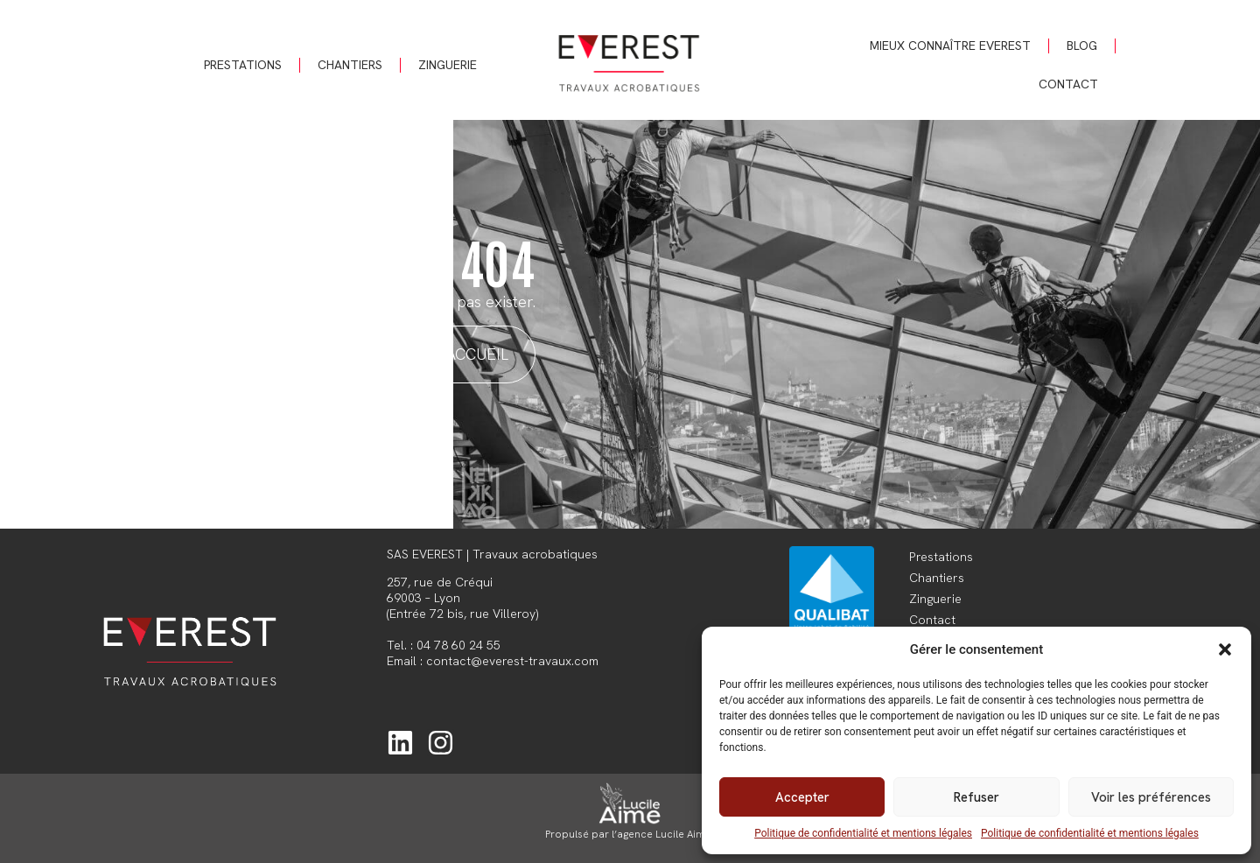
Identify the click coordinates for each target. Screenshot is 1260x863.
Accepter (802, 797)
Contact (1068, 84)
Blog (1082, 45)
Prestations (243, 65)
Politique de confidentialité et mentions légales (863, 833)
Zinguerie (447, 65)
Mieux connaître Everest (950, 45)
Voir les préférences (1151, 797)
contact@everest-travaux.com (512, 661)
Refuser (976, 797)
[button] (1225, 649)
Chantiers (350, 65)
